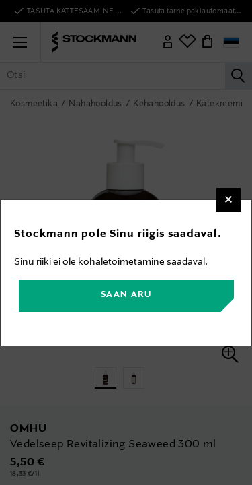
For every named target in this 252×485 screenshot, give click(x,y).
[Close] (228, 200)
